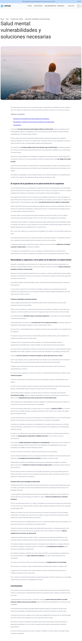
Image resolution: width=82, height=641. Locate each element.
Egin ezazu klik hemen (50, 1)
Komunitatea (71, 6)
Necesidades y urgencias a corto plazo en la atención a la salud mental (33, 122)
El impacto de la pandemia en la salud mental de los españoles (31, 118)
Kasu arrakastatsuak (50, 5)
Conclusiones (17, 125)
